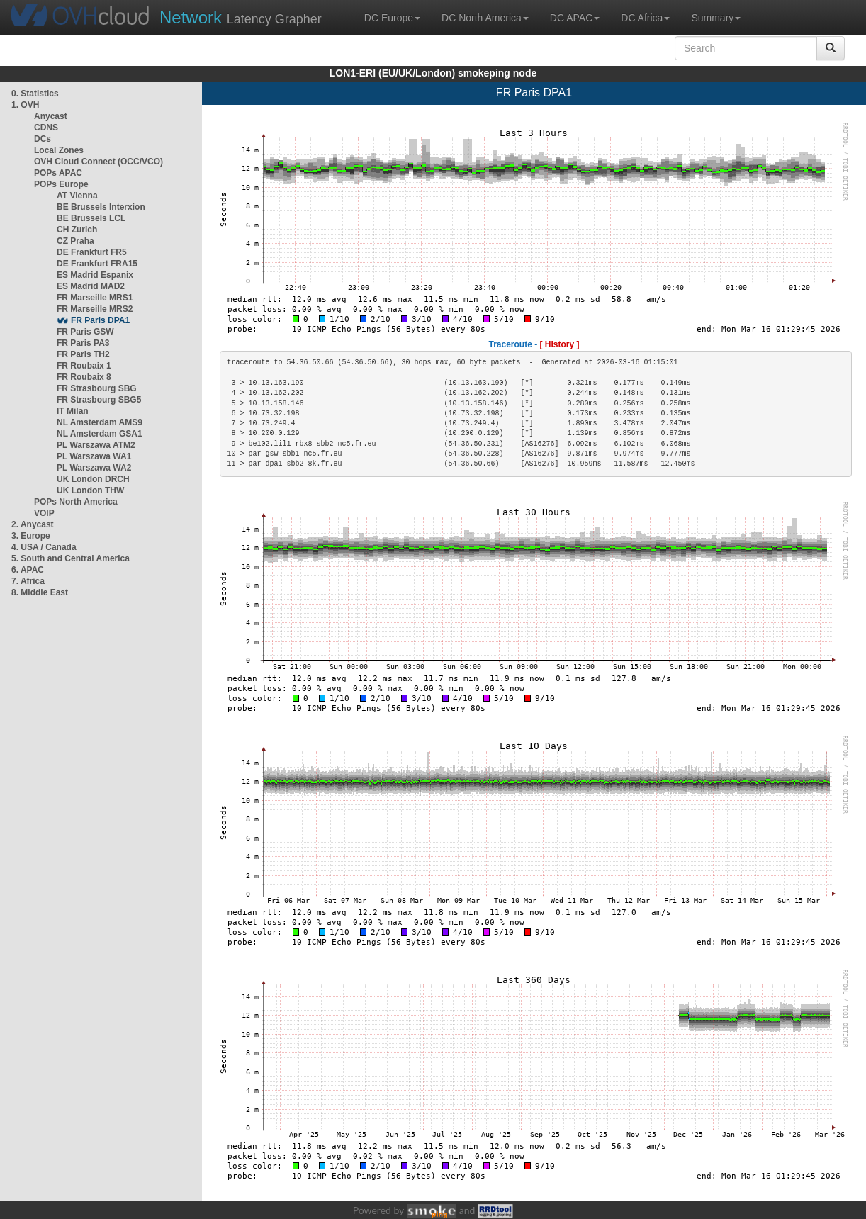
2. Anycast (32, 524)
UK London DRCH (93, 479)
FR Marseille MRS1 (95, 298)
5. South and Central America (70, 558)
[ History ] (560, 344)
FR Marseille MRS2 (95, 309)
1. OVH (25, 105)
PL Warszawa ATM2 (96, 445)
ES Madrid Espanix (95, 275)
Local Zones (59, 150)
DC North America (485, 17)
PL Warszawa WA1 (94, 456)
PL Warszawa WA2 (94, 468)
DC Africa (645, 17)
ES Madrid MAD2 (91, 286)
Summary (716, 17)
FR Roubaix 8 (84, 377)
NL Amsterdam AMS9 (99, 422)
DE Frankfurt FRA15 (97, 264)
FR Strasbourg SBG (97, 388)
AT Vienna (77, 196)
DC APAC (575, 17)
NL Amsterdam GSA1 (99, 434)
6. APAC (27, 570)
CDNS (46, 128)
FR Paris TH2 (83, 354)
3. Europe (30, 536)
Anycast (50, 116)
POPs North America (76, 502)
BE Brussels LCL (91, 218)
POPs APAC (58, 173)
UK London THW (90, 490)
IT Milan (73, 411)
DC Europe (392, 17)
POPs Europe (61, 184)
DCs (42, 139)
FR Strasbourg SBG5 (99, 400)
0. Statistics (35, 94)
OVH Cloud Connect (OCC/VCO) (98, 162)
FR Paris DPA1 (100, 320)
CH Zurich (77, 230)
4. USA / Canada (44, 547)
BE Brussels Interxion (101, 207)
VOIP (44, 513)
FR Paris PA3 (83, 343)
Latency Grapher (240, 17)
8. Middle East (39, 592)
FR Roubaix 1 (84, 366)
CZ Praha (75, 241)
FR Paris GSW (85, 332)
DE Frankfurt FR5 (92, 252)
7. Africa (28, 581)
